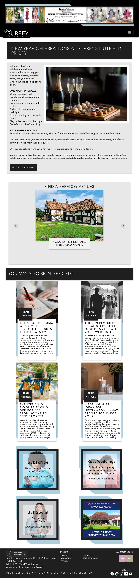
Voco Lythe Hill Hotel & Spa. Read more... (69, 243)
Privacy (64, 561)
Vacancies (66, 558)
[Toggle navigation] (130, 32)
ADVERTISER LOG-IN (124, 552)
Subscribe (87, 555)
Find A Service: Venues (69, 187)
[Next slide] (123, 226)
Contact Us (66, 555)
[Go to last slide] (16, 226)
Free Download (90, 558)
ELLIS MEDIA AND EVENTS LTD (37, 573)
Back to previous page (23, 167)
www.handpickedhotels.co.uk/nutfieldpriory (74, 158)
